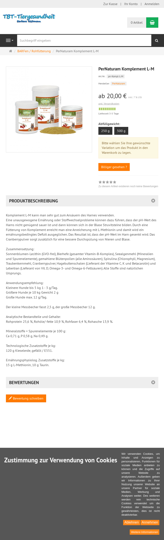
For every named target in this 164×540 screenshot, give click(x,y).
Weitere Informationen (144, 532)
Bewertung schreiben (26, 398)
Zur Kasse (110, 4)
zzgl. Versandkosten (108, 103)
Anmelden (152, 4)
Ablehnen (131, 522)
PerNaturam (118, 83)
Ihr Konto (131, 4)
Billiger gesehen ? (114, 167)
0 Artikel (137, 22)
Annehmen (150, 522)
